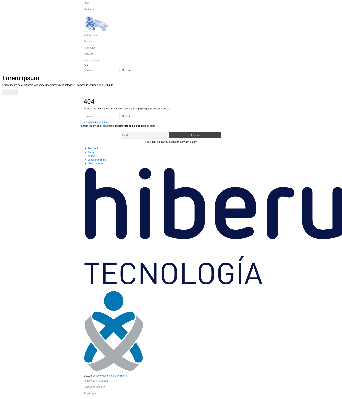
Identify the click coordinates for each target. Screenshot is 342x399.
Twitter (91, 152)
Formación (90, 47)
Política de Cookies (94, 386)
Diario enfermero (97, 163)
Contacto (89, 9)
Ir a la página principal (96, 122)
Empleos (88, 53)
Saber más (10, 92)
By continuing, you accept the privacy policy (171, 141)
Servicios (89, 41)
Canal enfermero (97, 159)
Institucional (91, 35)
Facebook (93, 148)
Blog (86, 3)
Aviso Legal (90, 393)
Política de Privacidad (96, 380)
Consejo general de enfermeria (109, 375)
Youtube (92, 156)
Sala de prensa (92, 60)
